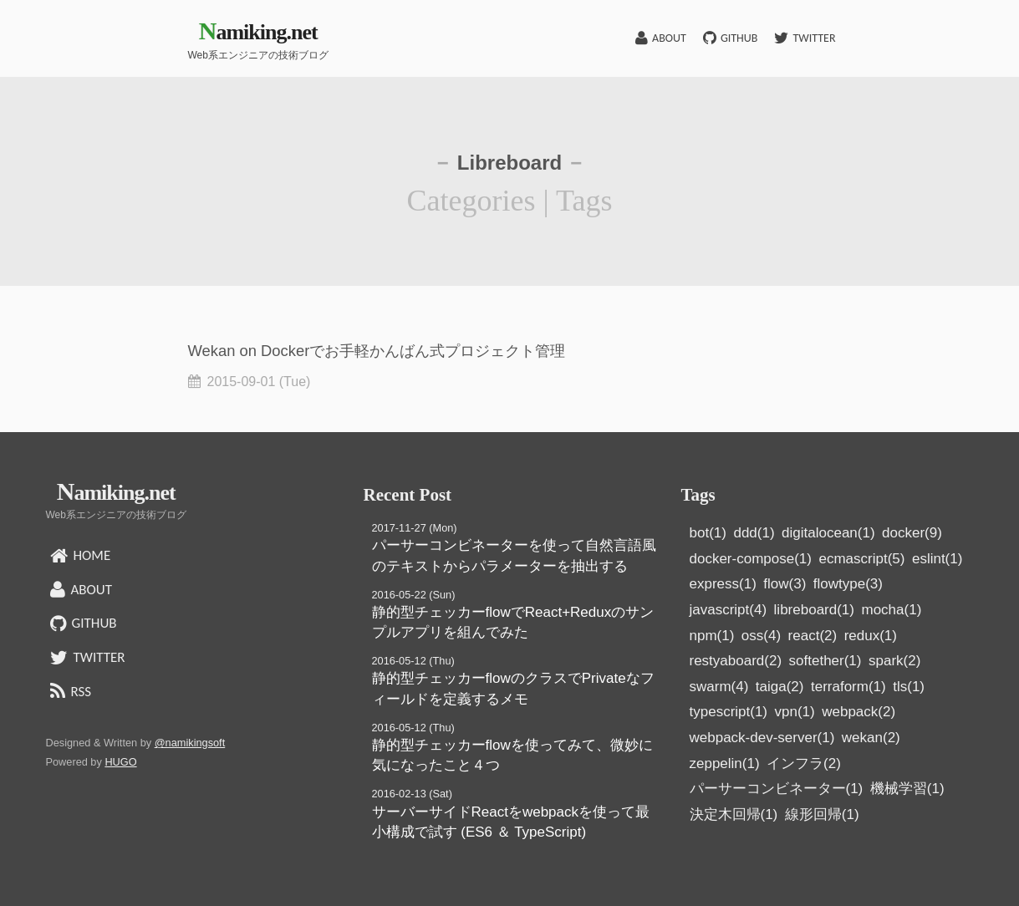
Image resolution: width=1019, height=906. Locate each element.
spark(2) (894, 661)
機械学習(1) (907, 789)
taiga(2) (780, 687)
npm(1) (712, 636)
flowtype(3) (848, 584)
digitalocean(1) (828, 533)
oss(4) (761, 636)
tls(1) (909, 687)
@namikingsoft (190, 742)
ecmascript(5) (861, 559)
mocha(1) (891, 610)
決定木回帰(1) (734, 814)
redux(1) (870, 636)
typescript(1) (729, 712)
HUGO (120, 762)
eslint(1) (937, 559)
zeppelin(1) (725, 763)
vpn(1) (795, 712)
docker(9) (912, 533)
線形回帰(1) (822, 814)
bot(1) (708, 533)
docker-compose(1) (751, 559)
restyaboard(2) (736, 661)
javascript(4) (728, 610)
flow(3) (784, 584)
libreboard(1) (814, 610)
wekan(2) (871, 738)
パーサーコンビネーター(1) (777, 789)
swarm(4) (719, 687)
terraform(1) (848, 687)
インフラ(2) (804, 763)
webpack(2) (858, 712)
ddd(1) (753, 533)
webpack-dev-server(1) (762, 738)
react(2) (813, 636)
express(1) (723, 584)
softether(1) (825, 661)
